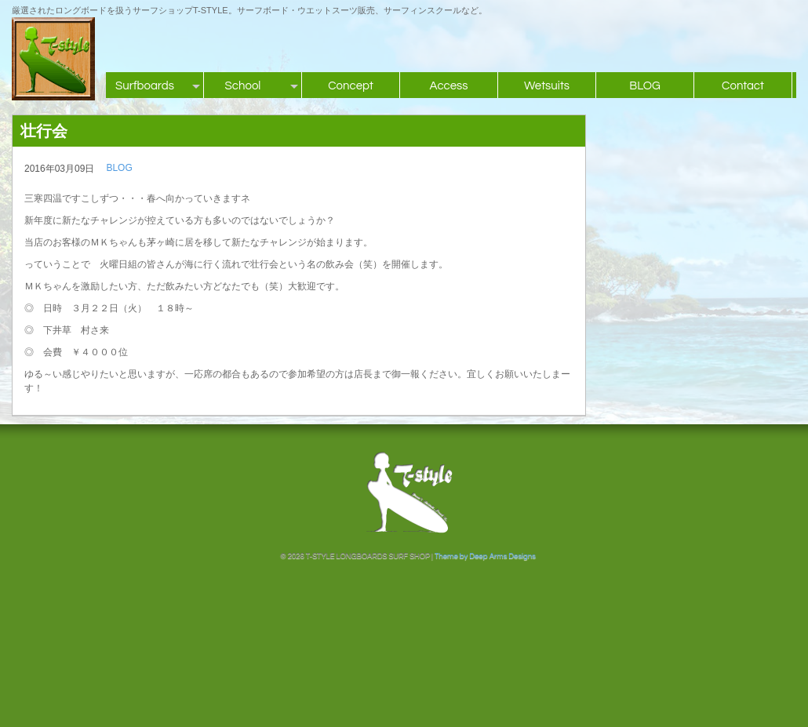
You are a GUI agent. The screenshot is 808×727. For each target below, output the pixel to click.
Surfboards (144, 86)
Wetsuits (547, 86)
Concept (350, 86)
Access (448, 86)
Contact (743, 86)
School (243, 86)
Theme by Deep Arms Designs (485, 556)
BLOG (645, 86)
